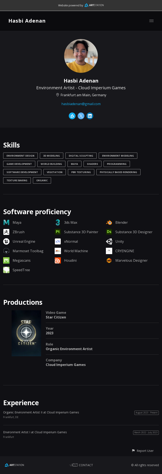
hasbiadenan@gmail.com (81, 104)
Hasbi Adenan (27, 20)
